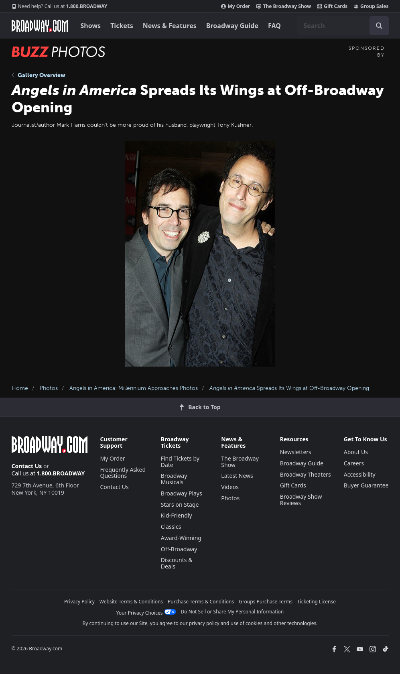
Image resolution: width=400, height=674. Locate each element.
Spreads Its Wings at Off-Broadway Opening (289, 388)
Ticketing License (316, 601)
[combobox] (343, 25)
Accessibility (360, 474)
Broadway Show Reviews (301, 500)
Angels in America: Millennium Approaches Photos (133, 388)
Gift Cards (332, 6)
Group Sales (371, 6)
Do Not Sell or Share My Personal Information (232, 611)
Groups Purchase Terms (265, 601)
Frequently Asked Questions (123, 473)
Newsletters (295, 452)
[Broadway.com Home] (40, 26)
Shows (91, 25)
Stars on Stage (180, 504)
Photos (49, 388)
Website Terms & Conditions (131, 601)
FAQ (274, 25)
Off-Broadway (179, 549)
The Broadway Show (283, 6)
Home (20, 388)
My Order (235, 6)
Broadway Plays (181, 493)
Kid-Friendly (176, 515)
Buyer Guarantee (366, 485)
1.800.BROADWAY (60, 6)
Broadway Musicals (174, 479)
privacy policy (204, 623)
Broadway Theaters (305, 474)
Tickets (121, 25)
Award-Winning (181, 538)
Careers (354, 463)
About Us (356, 452)
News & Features (170, 25)
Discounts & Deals (177, 563)
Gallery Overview (38, 75)
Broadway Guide (232, 25)
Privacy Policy (79, 601)
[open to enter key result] (379, 25)
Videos (230, 487)
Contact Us (27, 466)
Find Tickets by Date (180, 462)
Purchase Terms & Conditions (201, 601)
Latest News (237, 475)
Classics (171, 526)
